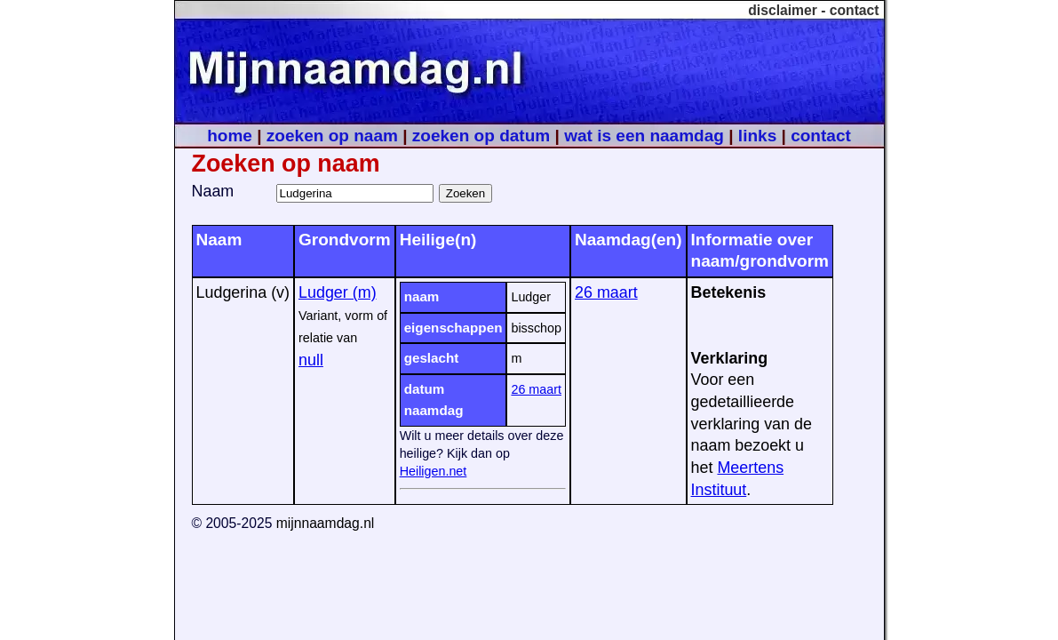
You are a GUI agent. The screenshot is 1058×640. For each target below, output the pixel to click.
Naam (213, 191)
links (757, 135)
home (229, 135)
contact (854, 10)
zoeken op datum (481, 135)
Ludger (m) (337, 292)
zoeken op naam (332, 135)
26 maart (536, 389)
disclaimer (782, 10)
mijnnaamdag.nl (325, 523)
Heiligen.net (433, 471)
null (310, 360)
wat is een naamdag (644, 135)
